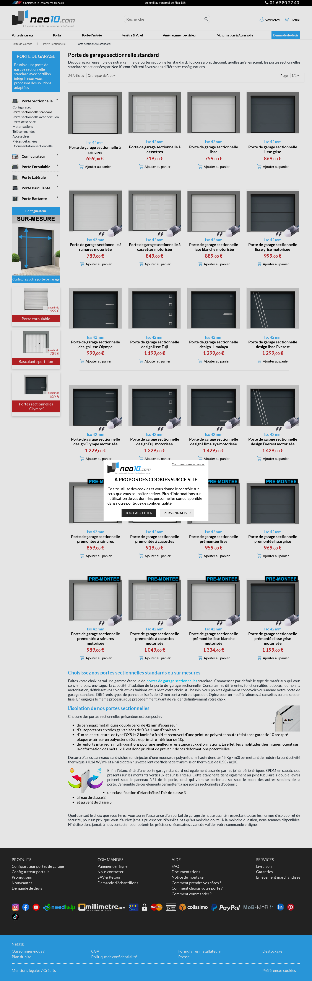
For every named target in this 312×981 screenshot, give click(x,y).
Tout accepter (138, 513)
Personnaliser (177, 513)
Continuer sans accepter (188, 464)
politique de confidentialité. (149, 503)
